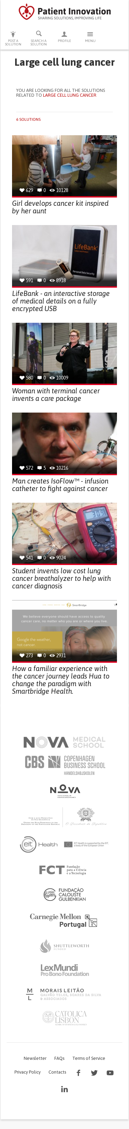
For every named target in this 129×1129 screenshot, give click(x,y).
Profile (64, 37)
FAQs (59, 1058)
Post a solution (13, 38)
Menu (90, 37)
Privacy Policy (27, 1072)
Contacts (57, 1072)
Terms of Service (88, 1058)
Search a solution (39, 38)
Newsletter (35, 1058)
